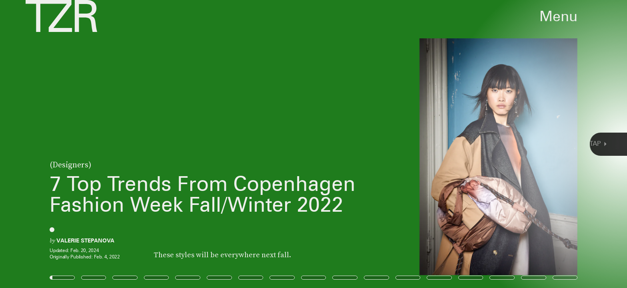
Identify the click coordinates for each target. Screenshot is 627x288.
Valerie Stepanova (85, 240)
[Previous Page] (103, 144)
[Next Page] (417, 144)
